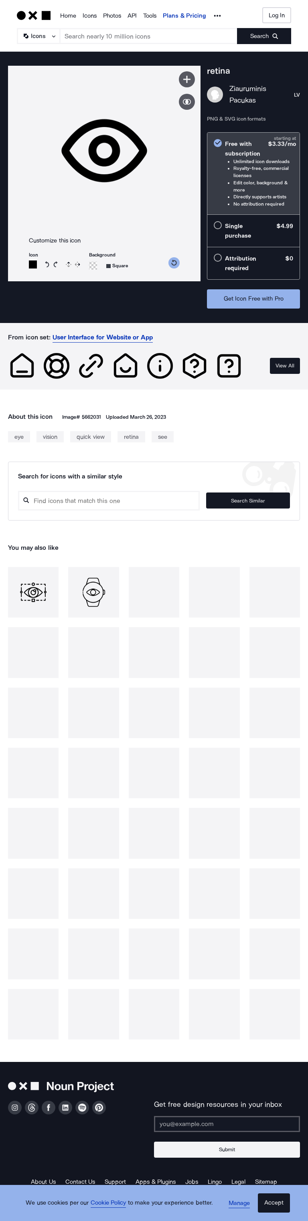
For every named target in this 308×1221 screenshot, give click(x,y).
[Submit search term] (264, 36)
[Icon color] (32, 264)
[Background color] (93, 265)
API (132, 15)
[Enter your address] (227, 1124)
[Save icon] (187, 79)
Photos (112, 15)
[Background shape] (117, 265)
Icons (90, 15)
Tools (149, 15)
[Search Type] (38, 36)
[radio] (253, 173)
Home (68, 15)
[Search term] (149, 36)
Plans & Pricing (184, 15)
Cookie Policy (111, 1207)
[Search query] (120, 501)
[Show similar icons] (187, 102)
